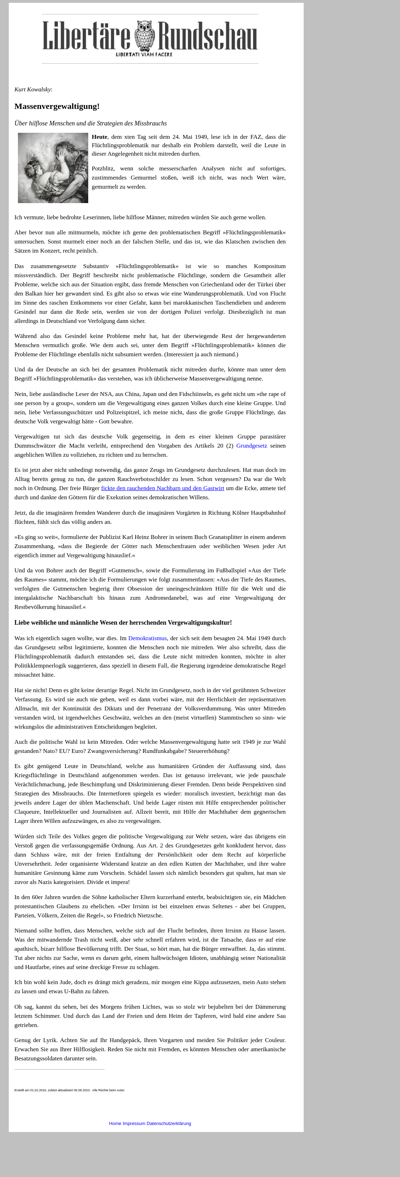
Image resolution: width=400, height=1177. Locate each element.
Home (115, 1123)
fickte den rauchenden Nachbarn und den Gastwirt (162, 488)
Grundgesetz (252, 445)
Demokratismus (147, 638)
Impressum (134, 1123)
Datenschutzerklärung (169, 1123)
